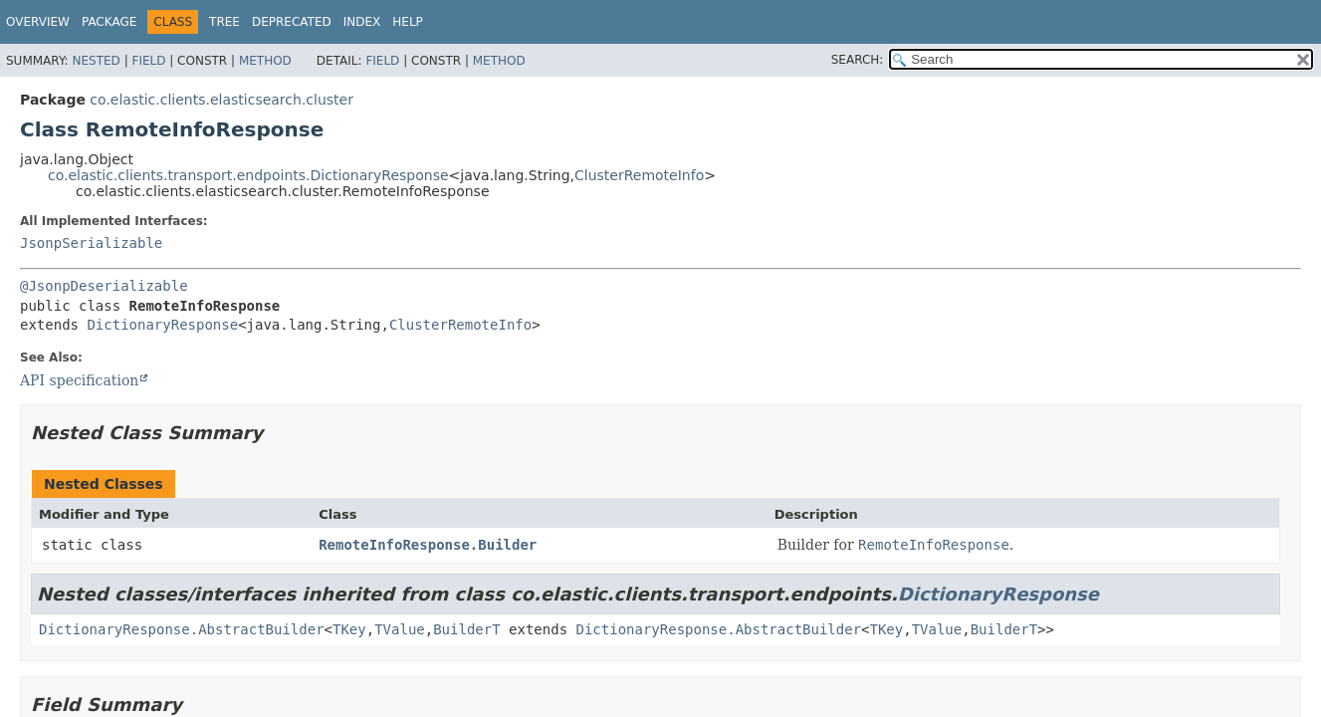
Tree (224, 22)
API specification (79, 380)
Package (109, 22)
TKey (349, 629)
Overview (38, 22)
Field (148, 61)
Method (265, 61)
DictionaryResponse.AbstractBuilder (182, 629)
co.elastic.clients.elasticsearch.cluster (221, 100)
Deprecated (291, 22)
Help (407, 22)
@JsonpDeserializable (104, 286)
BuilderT (466, 629)
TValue (399, 629)
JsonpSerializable (91, 243)
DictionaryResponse (162, 325)
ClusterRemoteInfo (639, 175)
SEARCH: (857, 60)
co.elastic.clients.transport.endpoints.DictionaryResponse (248, 175)
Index (362, 22)
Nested (95, 61)
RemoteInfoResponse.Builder (428, 545)
